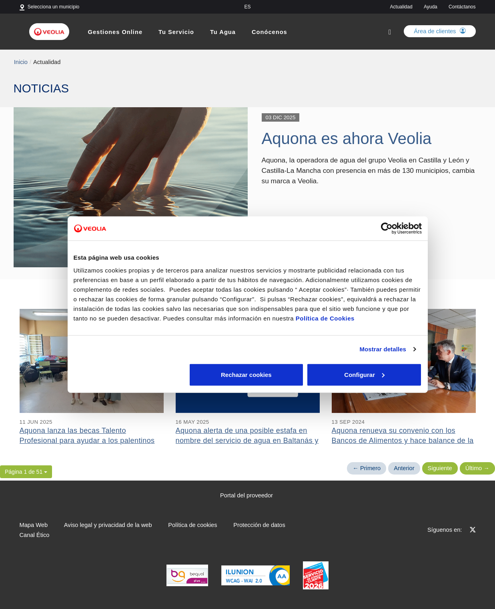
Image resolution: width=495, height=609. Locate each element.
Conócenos (269, 32)
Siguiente (440, 468)
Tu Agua (223, 32)
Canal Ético (35, 535)
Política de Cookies (325, 318)
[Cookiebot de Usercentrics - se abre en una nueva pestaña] (387, 228)
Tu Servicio (176, 32)
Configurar (248, 374)
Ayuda (430, 7)
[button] (26, 471)
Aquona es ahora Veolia (347, 138)
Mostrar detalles (382, 349)
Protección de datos (259, 525)
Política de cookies (192, 525)
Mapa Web (34, 525)
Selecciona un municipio (53, 7)
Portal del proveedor (246, 495)
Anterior (404, 468)
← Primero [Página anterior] (367, 468)
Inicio (21, 62)
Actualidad (401, 7)
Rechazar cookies (130, 374)
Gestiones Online (115, 32)
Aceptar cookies (364, 374)
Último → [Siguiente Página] (477, 468)
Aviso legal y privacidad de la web (108, 525)
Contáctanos (462, 7)
